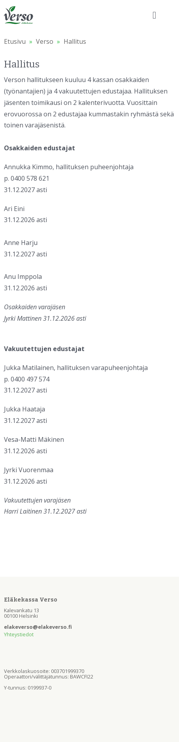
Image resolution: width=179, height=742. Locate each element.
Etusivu (15, 41)
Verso (44, 41)
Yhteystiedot (19, 634)
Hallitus (75, 41)
